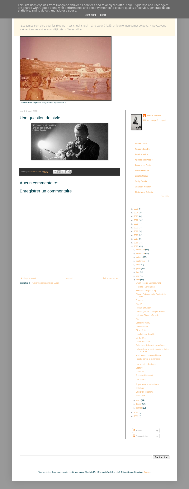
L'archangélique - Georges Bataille (150, 312)
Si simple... (140, 300)
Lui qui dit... (141, 338)
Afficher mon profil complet (154, 120)
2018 (136, 235)
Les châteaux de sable (145, 334)
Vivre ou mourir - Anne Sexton (148, 355)
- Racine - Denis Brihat (145, 287)
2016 (136, 243)
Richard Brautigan (143, 308)
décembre (140, 250)
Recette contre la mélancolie (148, 359)
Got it (103, 15)
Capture (139, 368)
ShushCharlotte (154, 116)
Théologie (140, 388)
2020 (136, 228)
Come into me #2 (143, 323)
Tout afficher (165, 196)
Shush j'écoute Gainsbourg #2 (149, 283)
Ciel (137, 319)
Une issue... (141, 379)
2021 (136, 224)
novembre (140, 253)
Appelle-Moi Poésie (144, 160)
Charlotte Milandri (143, 187)
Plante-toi (140, 372)
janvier (139, 408)
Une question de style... (146, 364)
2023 (136, 216)
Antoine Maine (141, 154)
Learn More (90, 15)
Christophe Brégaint (144, 192)
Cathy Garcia (141, 181)
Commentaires (140, 436)
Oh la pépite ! (141, 330)
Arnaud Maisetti (142, 171)
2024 (136, 213)
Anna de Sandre (142, 149)
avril (138, 280)
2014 (136, 412)
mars (138, 400)
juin (138, 272)
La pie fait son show (144, 392)
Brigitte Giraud (142, 176)
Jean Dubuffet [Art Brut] (146, 290)
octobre (139, 257)
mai (138, 276)
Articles (137, 431)
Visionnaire (140, 396)
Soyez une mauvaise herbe (147, 384)
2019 (136, 231)
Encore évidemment (144, 375)
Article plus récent (28, 278)
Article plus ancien (110, 278)
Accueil (69, 278)
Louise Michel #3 (143, 342)
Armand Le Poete (143, 165)
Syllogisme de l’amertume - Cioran (150, 345)
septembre (141, 261)
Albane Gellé (141, 144)
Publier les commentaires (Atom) (45, 283)
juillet (138, 268)
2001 (136, 416)
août (138, 265)
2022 (136, 220)
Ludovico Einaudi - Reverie (147, 315)
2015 (136, 246)
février (139, 404)
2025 (136, 209)
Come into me (142, 327)
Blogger (147, 472)
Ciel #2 (139, 304)
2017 (136, 239)
